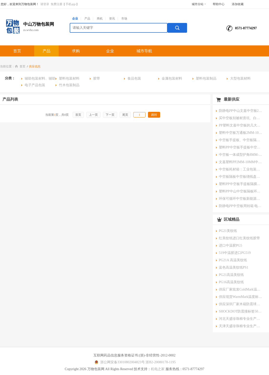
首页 (17, 51)
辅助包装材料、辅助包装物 (38, 79)
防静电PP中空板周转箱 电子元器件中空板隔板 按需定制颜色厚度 (241, 206)
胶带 (96, 78)
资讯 (112, 18)
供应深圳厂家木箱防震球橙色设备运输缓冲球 (241, 304)
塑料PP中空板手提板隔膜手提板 (241, 184)
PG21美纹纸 (228, 231)
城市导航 (144, 51)
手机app (71, 4)
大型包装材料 (240, 78)
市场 (124, 18)
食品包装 (134, 78)
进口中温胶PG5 (230, 245)
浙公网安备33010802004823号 (119, 362)
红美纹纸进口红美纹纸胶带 (239, 238)
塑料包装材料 (69, 78)
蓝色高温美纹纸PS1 (233, 267)
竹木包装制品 (69, 85)
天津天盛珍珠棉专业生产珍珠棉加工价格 (241, 326)
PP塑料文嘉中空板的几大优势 (241, 125)
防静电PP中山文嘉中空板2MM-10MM (241, 111)
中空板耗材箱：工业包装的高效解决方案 (241, 169)
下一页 (110, 114)
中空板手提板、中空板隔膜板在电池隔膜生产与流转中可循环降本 (241, 140)
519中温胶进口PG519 (235, 253)
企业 (75, 18)
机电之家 (158, 369)
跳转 (154, 114)
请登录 (44, 4)
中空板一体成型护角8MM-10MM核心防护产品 (241, 154)
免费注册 (56, 4)
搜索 (177, 28)
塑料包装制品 (206, 78)
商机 (100, 18)
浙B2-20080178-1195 (161, 362)
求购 (76, 51)
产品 (87, 18)
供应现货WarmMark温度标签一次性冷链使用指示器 (241, 297)
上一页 (93, 114)
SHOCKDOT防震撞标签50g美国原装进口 (241, 311)
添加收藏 (238, 4)
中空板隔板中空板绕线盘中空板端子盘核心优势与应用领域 (241, 176)
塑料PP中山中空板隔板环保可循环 (241, 191)
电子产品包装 (35, 85)
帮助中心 (218, 4)
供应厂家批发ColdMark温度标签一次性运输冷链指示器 (241, 289)
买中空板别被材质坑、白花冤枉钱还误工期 (241, 118)
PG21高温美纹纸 (231, 275)
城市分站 (199, 4)
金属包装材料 (172, 78)
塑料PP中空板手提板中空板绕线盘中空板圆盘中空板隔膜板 (241, 147)
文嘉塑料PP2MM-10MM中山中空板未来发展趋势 (241, 162)
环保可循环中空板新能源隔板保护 (241, 198)
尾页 (125, 114)
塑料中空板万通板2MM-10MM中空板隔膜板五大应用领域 (241, 133)
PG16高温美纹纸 (231, 282)
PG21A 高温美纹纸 (233, 260)
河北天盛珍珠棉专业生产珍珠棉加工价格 (241, 319)
